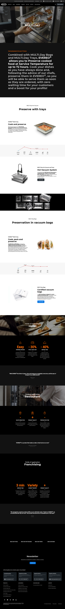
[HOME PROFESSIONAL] (4, 4)
